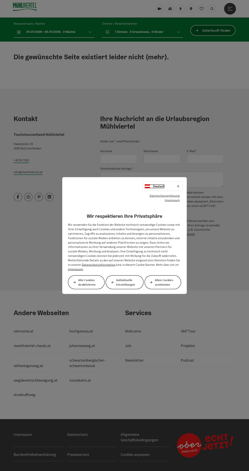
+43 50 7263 (21, 160)
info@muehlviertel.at (28, 172)
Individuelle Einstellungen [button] (125, 282)
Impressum (172, 200)
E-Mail (192, 151)
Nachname (151, 151)
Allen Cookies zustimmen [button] (164, 282)
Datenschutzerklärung (165, 196)
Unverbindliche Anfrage (116, 169)
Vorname (106, 151)
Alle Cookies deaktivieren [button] (87, 282)
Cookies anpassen (135, 454)
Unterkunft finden (216, 30)
